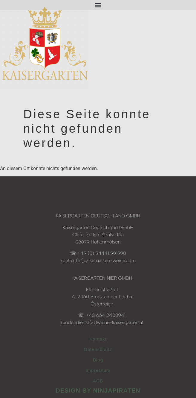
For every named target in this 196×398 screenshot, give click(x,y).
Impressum (97, 370)
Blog (98, 359)
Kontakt (98, 338)
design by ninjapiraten (98, 390)
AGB (98, 380)
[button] (98, 5)
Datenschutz (98, 349)
